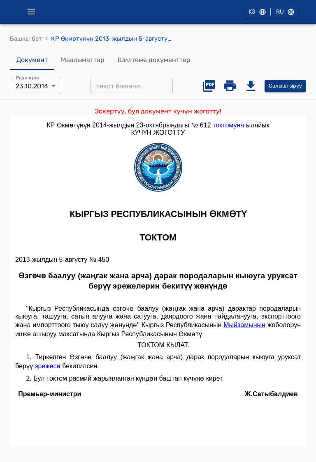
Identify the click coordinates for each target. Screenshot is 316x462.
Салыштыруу (285, 86)
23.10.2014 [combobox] (32, 86)
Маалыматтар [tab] (82, 60)
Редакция (27, 78)
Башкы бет (26, 38)
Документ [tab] (32, 60)
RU (285, 12)
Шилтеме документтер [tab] (154, 60)
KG (257, 12)
